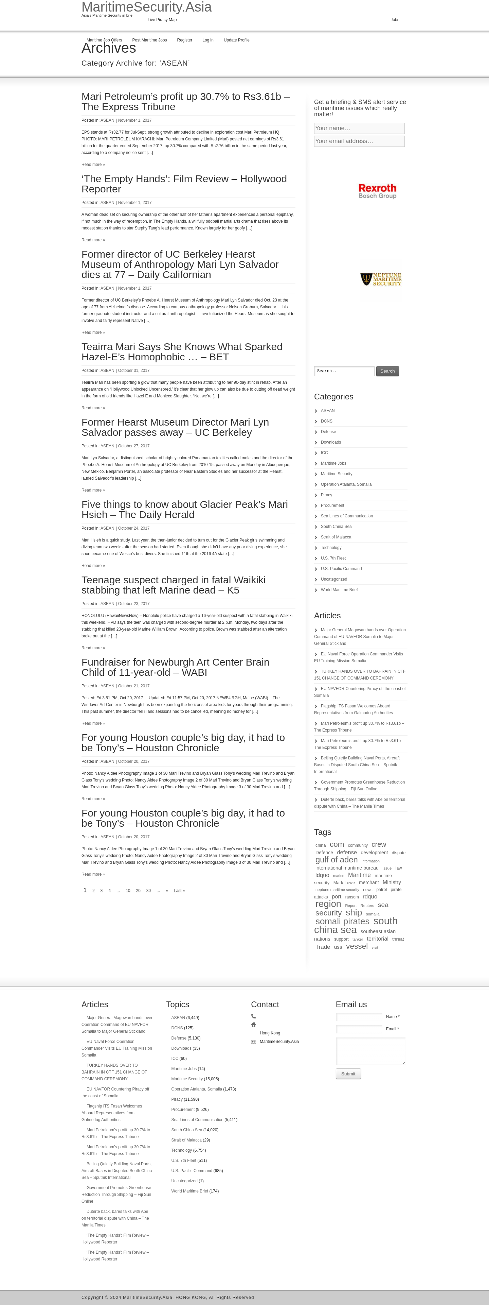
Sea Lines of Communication (347, 516)
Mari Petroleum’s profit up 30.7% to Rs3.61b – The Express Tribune (186, 101)
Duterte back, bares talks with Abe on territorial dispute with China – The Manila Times (115, 1218)
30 (148, 890)
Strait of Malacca (336, 537)
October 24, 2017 (134, 528)
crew (379, 844)
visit (375, 947)
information (371, 861)
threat (398, 939)
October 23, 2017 (134, 603)
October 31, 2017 (134, 370)
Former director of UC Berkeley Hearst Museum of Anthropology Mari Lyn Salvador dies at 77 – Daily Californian (180, 264)
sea (383, 904)
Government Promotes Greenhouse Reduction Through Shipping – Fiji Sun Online (116, 1194)
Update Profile (237, 40)
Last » (179, 890)
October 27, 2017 (134, 446)
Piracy (326, 495)
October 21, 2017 (134, 686)
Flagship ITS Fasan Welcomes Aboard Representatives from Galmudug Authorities (112, 1113)
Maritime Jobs (333, 463)
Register (185, 40)
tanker (357, 939)
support (341, 939)
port (336, 896)
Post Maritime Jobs (149, 40)
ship (354, 912)
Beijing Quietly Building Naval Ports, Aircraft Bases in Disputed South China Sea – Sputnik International (357, 765)
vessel (357, 946)
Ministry (392, 882)
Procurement (332, 505)
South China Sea (336, 526)
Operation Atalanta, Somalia (346, 484)
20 (138, 890)
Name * (393, 1016)
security (328, 913)
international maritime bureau (347, 868)
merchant (369, 882)
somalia (373, 914)
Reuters (367, 906)
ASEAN (107, 120)
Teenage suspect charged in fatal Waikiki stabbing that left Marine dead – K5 (174, 585)
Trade (322, 947)
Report (351, 906)
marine (338, 876)
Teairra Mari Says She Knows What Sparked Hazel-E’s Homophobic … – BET (182, 351)
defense (347, 852)
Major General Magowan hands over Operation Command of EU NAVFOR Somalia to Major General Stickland (360, 637)
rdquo (370, 896)
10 (128, 890)
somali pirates (342, 921)
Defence (324, 852)
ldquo (322, 875)
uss (338, 947)
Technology (331, 547)
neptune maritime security (337, 890)
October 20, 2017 (134, 761)
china (320, 845)
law (399, 868)
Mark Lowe (344, 882)
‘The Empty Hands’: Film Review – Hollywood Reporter (184, 183)
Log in (208, 40)
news (368, 889)
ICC (324, 452)
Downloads (331, 442)
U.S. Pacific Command (341, 568)
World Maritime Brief (339, 589)
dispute (399, 853)
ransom (352, 897)
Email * (392, 1029)
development (374, 852)
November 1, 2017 (135, 120)
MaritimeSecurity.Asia (147, 7)
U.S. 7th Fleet (333, 558)
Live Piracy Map (162, 19)
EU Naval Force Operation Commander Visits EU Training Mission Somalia (117, 1048)
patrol (381, 889)
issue (387, 868)
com (337, 844)
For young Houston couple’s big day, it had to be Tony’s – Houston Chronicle (183, 742)
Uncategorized (334, 579)
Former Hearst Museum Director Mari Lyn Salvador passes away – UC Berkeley (175, 427)
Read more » (93, 164)
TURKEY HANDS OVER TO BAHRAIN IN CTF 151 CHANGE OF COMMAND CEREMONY (114, 1072)
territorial (377, 938)
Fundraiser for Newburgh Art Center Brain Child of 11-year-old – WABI (176, 667)
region (328, 903)
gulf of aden (336, 859)
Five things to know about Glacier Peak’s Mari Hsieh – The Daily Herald (185, 509)
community (358, 845)
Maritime (359, 875)
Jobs (395, 19)
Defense (328, 431)
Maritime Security (336, 473)
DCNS (326, 421)
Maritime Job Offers (104, 40)
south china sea (356, 925)
